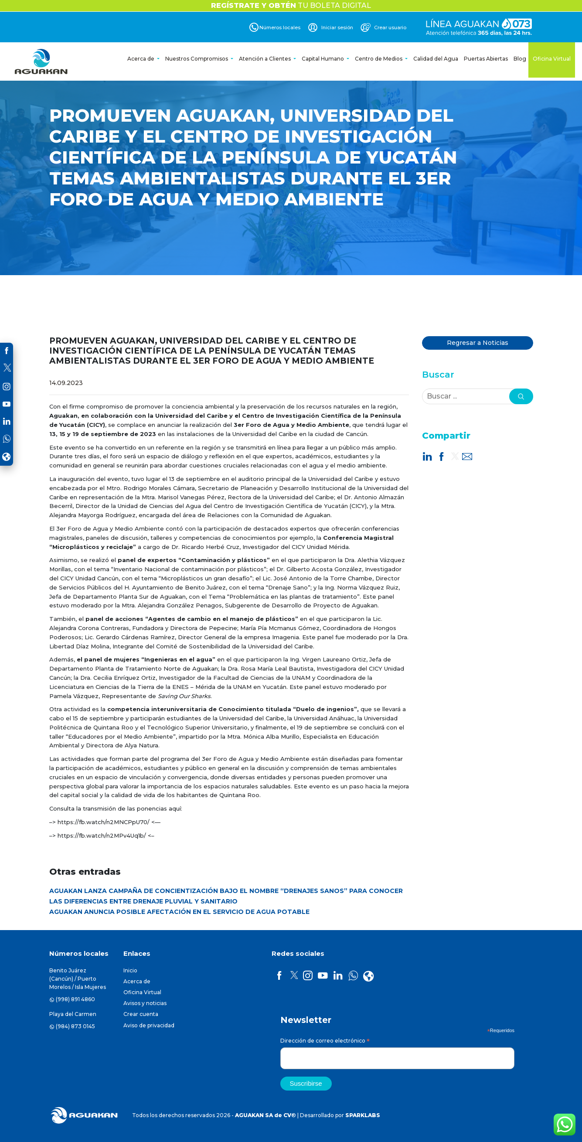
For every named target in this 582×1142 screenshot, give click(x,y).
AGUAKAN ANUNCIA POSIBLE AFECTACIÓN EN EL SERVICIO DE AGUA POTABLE (179, 912)
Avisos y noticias (145, 1003)
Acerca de (141, 58)
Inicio (130, 970)
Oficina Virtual (552, 58)
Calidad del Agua (435, 58)
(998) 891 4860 (75, 999)
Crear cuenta (140, 1014)
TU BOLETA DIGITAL (291, 5)
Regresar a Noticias (477, 343)
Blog (520, 58)
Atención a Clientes (265, 58)
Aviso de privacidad (148, 1025)
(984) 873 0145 (75, 1026)
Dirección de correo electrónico (325, 1042)
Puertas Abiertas (486, 58)
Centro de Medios (379, 58)
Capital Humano (323, 58)
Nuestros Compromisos (197, 58)
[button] (521, 396)
